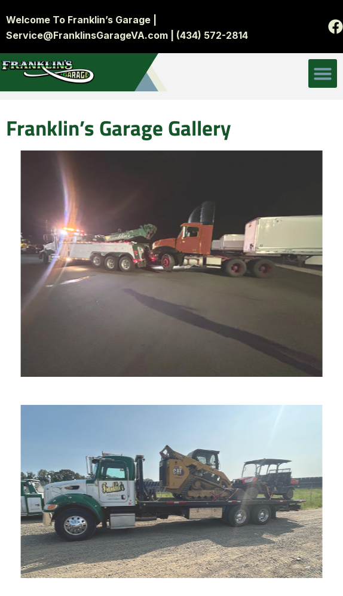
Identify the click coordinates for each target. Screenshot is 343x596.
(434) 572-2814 (211, 35)
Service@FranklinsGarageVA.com (87, 35)
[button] (322, 73)
